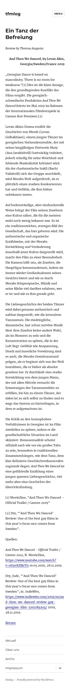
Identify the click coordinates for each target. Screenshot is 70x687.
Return (10, 623)
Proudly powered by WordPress (35, 679)
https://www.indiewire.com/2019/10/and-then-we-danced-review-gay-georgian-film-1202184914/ (34, 602)
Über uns (12, 650)
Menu (58, 13)
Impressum (14, 668)
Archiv (10, 659)
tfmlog (13, 13)
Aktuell (10, 640)
